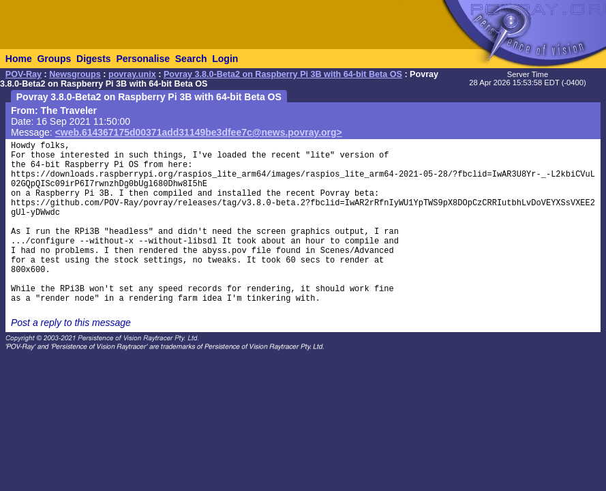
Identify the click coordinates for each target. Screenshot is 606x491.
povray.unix (132, 74)
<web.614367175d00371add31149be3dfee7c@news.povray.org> (198, 132)
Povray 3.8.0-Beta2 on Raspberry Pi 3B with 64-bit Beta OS (283, 74)
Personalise (143, 58)
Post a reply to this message (71, 322)
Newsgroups (75, 74)
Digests (93, 58)
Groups (54, 58)
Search (191, 58)
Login (225, 58)
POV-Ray (23, 74)
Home (18, 58)
